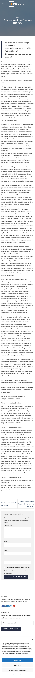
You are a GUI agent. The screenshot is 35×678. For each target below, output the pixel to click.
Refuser (17, 665)
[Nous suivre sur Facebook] (2, 606)
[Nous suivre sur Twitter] (8, 606)
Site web (6, 558)
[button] (32, 640)
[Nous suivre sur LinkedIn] (11, 606)
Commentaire (8, 525)
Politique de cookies (17, 674)
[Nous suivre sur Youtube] (14, 606)
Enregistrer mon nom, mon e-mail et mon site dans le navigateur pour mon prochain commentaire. (17, 570)
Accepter (17, 660)
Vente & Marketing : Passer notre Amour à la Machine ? (26, 504)
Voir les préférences (17, 670)
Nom (5, 541)
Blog (17, 17)
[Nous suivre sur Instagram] (5, 606)
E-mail (6, 550)
